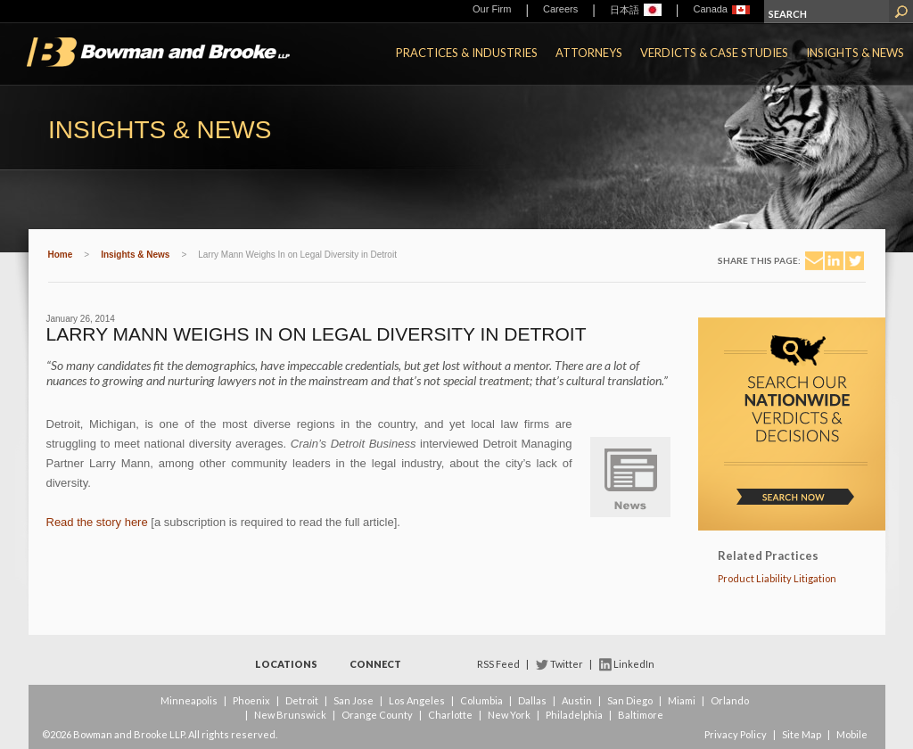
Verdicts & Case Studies (714, 52)
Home (60, 254)
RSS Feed (498, 664)
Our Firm (492, 9)
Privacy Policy (735, 734)
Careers (560, 9)
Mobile (852, 734)
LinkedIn (633, 664)
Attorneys (588, 52)
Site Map (801, 734)
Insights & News (855, 52)
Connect (375, 664)
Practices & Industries (467, 52)
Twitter (566, 664)
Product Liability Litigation (777, 578)
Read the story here (97, 522)
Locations (286, 664)
